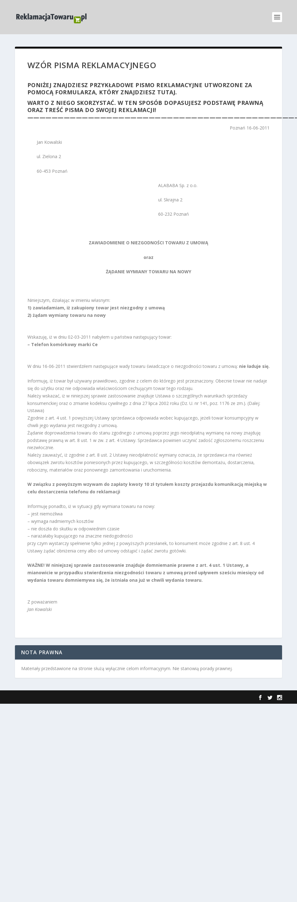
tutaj (166, 92)
